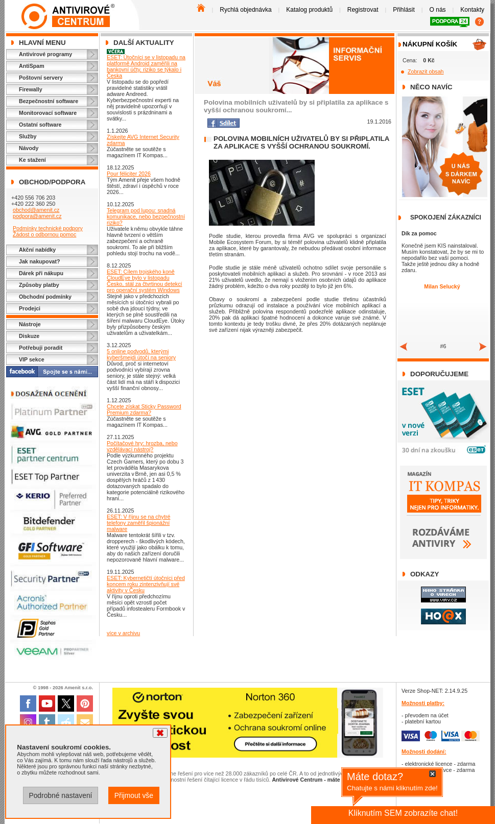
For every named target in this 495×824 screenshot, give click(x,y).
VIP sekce (31, 359)
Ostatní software (40, 125)
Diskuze (29, 336)
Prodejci (29, 308)
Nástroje (30, 324)
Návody (29, 148)
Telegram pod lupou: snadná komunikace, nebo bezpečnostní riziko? (146, 216)
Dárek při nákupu (41, 273)
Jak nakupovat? (39, 261)
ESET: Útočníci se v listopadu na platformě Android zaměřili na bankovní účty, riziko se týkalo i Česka (146, 66)
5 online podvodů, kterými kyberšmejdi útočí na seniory (141, 354)
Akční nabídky (37, 250)
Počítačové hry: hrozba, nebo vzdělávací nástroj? (142, 446)
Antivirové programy (45, 54)
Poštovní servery (41, 78)
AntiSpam (31, 66)
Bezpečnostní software (48, 101)
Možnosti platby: (423, 703)
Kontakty (472, 9)
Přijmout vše (133, 795)
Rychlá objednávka (245, 9)
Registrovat (363, 9)
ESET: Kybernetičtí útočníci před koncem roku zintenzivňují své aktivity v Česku (146, 584)
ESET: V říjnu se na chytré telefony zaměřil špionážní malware (138, 523)
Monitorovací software (48, 113)
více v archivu (123, 633)
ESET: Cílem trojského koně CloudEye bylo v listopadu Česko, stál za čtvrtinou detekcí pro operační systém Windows (144, 281)
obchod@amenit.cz (36, 210)
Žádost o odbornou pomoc (44, 234)
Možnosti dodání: (424, 751)
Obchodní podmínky (45, 297)
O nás (438, 9)
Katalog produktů (309, 9)
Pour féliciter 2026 (129, 174)
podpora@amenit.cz (37, 216)
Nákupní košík (430, 44)
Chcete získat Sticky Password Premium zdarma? (144, 409)
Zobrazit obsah (426, 71)
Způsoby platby (39, 285)
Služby (27, 136)
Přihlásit (404, 9)
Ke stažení (32, 160)
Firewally (30, 89)
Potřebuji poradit (40, 348)
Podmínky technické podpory (48, 228)
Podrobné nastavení (60, 795)
